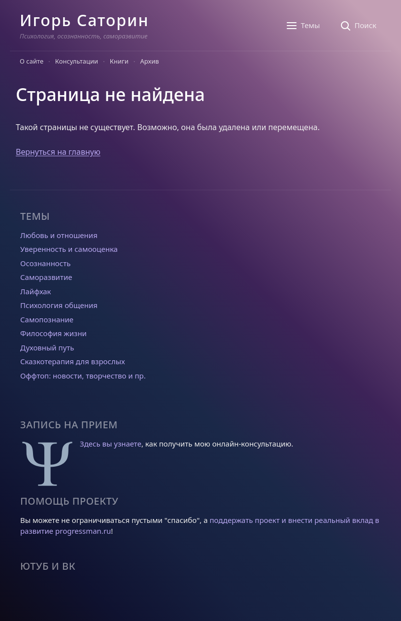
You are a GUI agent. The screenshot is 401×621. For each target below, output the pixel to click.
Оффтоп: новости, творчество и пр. (83, 375)
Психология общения (59, 305)
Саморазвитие (46, 277)
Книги (119, 61)
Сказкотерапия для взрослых (72, 361)
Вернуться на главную (58, 151)
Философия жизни (53, 333)
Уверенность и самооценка (69, 249)
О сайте (31, 61)
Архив (149, 61)
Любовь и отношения (59, 235)
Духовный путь (47, 347)
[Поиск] (357, 25)
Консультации (76, 61)
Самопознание (46, 319)
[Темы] (303, 25)
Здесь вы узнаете (110, 443)
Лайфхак (35, 291)
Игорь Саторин (84, 20)
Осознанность (45, 263)
